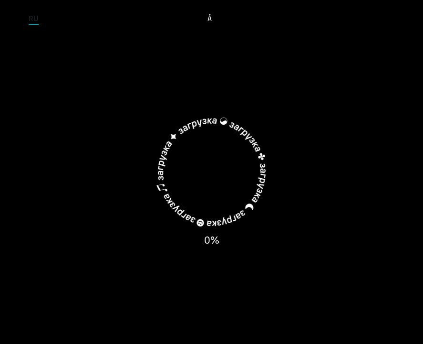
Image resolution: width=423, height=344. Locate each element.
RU (34, 18)
